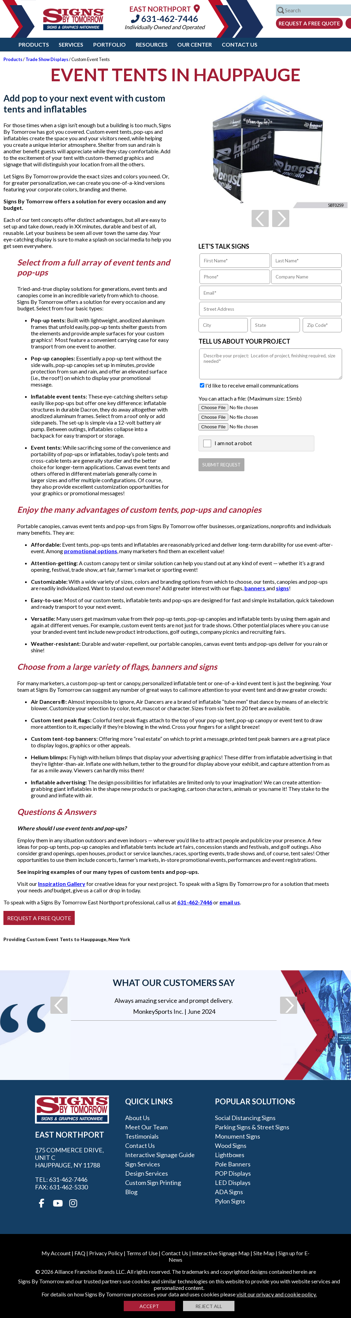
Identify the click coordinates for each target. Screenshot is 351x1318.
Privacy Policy (106, 1253)
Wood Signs (230, 1145)
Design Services (146, 1173)
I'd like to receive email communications (252, 385)
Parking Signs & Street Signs (252, 1127)
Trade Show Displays (46, 59)
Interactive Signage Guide (160, 1155)
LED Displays (233, 1182)
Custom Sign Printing (153, 1182)
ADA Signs (229, 1192)
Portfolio (109, 44)
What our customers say (174, 982)
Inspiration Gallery (61, 883)
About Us (137, 1117)
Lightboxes (229, 1155)
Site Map (264, 1253)
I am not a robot (233, 443)
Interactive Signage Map (221, 1253)
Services (71, 44)
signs (282, 588)
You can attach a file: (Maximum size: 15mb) (250, 398)
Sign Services (142, 1164)
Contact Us (239, 44)
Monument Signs (237, 1136)
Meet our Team (146, 1127)
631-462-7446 (164, 18)
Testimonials (142, 1136)
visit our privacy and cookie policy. (277, 1294)
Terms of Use (142, 1253)
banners (255, 588)
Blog (131, 1192)
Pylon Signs (230, 1201)
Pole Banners (233, 1164)
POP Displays (233, 1173)
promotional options (90, 551)
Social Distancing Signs (245, 1117)
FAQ (79, 1253)
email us (229, 902)
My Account (56, 1253)
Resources (152, 44)
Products (34, 44)
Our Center (194, 44)
